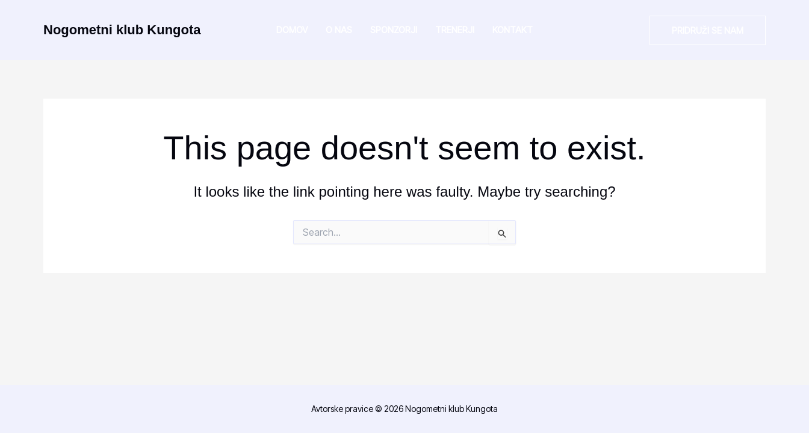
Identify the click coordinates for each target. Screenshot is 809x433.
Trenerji (454, 29)
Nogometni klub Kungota (122, 29)
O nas (339, 29)
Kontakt (512, 29)
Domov (292, 29)
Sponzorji (393, 29)
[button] (707, 30)
